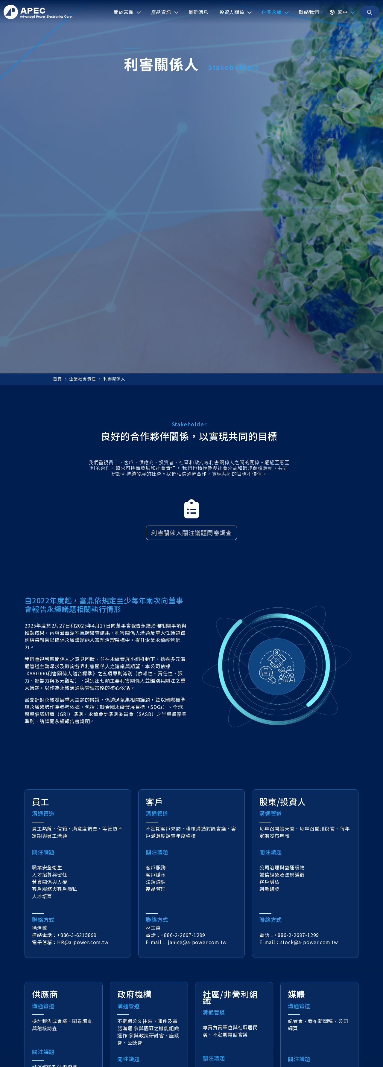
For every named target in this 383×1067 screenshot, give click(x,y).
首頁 (57, 379)
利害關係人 (114, 379)
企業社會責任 (82, 379)
